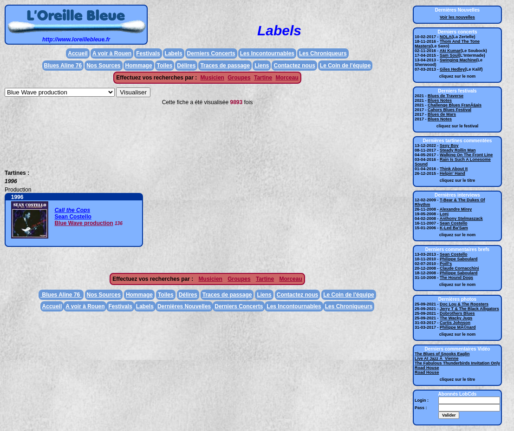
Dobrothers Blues (457, 313)
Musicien (212, 77)
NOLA (446, 36)
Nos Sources (103, 65)
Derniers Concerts (211, 53)
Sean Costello (72, 216)
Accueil (78, 53)
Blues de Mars (442, 114)
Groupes (239, 77)
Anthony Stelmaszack (461, 218)
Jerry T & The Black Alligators (469, 308)
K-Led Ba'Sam (454, 227)
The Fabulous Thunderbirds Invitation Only (457, 363)
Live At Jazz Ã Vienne (437, 358)
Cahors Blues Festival (449, 109)
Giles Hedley (452, 69)
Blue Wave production (83, 223)
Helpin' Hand (452, 173)
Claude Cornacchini (459, 268)
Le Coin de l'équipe (345, 65)
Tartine (263, 77)
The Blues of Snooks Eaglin (442, 353)
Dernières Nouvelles (184, 306)
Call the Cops (72, 210)
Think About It (454, 168)
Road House (427, 367)
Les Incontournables (267, 53)
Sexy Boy (449, 145)
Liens (261, 65)
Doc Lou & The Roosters (464, 304)
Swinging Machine (458, 60)
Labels (173, 53)
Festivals (148, 53)
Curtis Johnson (455, 322)
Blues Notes (440, 100)
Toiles (165, 65)
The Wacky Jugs (456, 318)
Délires (186, 65)
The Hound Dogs (456, 277)
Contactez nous (294, 65)
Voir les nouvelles (457, 17)
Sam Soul (449, 55)
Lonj (444, 214)
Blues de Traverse (445, 95)
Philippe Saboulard (459, 259)
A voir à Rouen (111, 53)
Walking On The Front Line (466, 155)
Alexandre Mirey (456, 209)
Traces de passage (225, 65)
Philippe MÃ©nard (458, 327)
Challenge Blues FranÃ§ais (454, 105)
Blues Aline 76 (63, 65)
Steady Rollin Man (458, 150)
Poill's (446, 263)
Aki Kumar (450, 50)
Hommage (138, 65)
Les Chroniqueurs (323, 53)
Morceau (286, 77)
